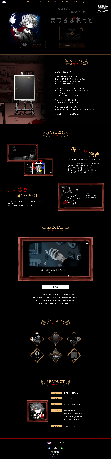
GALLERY (65, 1)
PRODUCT (74, 1)
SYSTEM (47, 1)
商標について (56, 456)
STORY (39, 1)
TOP (33, 1)
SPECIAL (56, 1)
